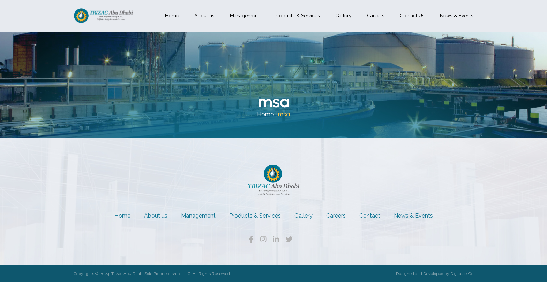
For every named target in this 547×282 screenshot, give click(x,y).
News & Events (456, 15)
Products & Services (297, 15)
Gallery (343, 15)
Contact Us (412, 15)
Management (244, 15)
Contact (369, 215)
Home (172, 15)
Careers (375, 15)
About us (204, 15)
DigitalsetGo (461, 273)
